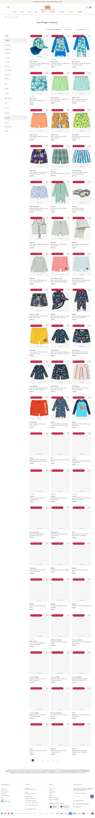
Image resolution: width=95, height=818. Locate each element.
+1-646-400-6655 (31, 800)
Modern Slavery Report (54, 799)
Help (2, 797)
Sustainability (52, 792)
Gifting (2, 799)
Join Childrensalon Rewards (81, 804)
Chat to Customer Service (30, 789)
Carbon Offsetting (6, 801)
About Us (51, 790)
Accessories (8, 45)
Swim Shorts (8, 70)
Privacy (45, 813)
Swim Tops (8, 74)
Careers (50, 793)
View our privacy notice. (78, 800)
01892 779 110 (29, 796)
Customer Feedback (5, 795)
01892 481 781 (35, 805)
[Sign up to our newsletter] (92, 796)
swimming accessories (49, 770)
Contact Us (3, 788)
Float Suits (7, 53)
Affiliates (51, 795)
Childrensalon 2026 (24, 813)
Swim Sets (7, 66)
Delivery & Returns (5, 792)
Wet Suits (7, 79)
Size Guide (3, 793)
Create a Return (4, 790)
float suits (76, 770)
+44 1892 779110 (34, 802)
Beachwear (8, 49)
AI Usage (51, 813)
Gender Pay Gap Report (54, 797)
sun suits (12, 771)
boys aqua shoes (84, 770)
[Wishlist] (86, 7)
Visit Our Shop (52, 788)
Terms (40, 813)
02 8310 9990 (32, 798)
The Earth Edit (77, 807)
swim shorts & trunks (68, 770)
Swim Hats (7, 62)
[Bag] (90, 7)
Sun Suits (7, 58)
